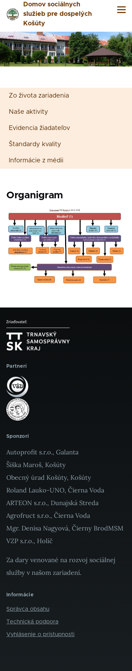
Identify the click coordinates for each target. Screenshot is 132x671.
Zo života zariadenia (39, 96)
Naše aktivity (28, 112)
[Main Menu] (121, 9)
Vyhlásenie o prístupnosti (40, 634)
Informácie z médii (36, 160)
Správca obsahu (27, 609)
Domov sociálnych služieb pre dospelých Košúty (57, 14)
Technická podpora (32, 622)
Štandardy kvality (35, 144)
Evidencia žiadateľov (39, 128)
